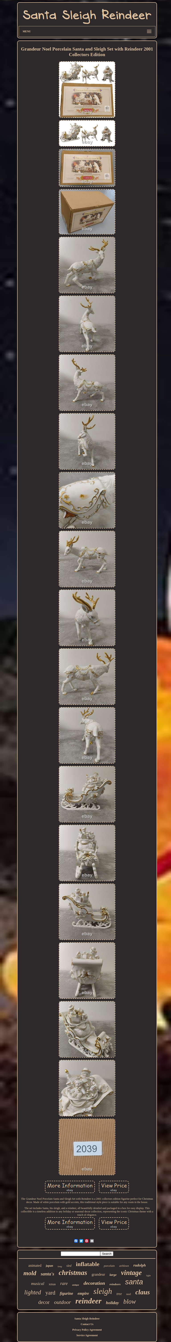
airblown (124, 1265)
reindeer (88, 1301)
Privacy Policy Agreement (87, 1329)
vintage (131, 1273)
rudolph (139, 1265)
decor (44, 1302)
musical (37, 1283)
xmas (52, 1284)
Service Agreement (87, 1335)
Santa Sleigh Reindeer (87, 1318)
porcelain (109, 1265)
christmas (73, 1273)
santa (134, 1282)
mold (29, 1273)
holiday (112, 1302)
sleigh (102, 1291)
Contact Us (87, 1324)
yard (50, 1293)
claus (142, 1292)
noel (128, 1294)
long (60, 1266)
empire (83, 1293)
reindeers (115, 1284)
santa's (47, 1274)
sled (68, 1265)
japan (49, 1265)
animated (34, 1265)
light (148, 1275)
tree (119, 1294)
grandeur (98, 1274)
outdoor (62, 1302)
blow (129, 1301)
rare (64, 1283)
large (113, 1275)
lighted (32, 1292)
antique (75, 1285)
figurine (66, 1293)
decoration (94, 1283)
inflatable (87, 1264)
